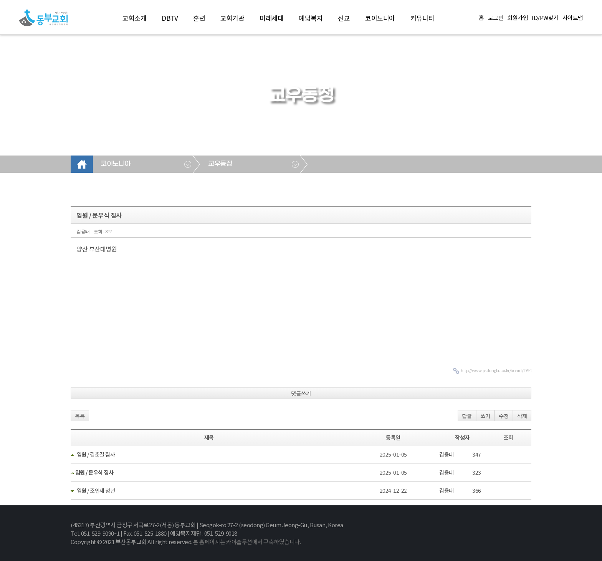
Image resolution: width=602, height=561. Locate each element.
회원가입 (517, 17)
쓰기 (485, 416)
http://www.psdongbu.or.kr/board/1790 (496, 370)
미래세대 (271, 18)
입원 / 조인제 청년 (96, 490)
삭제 (522, 416)
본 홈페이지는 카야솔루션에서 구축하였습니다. (247, 542)
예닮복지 (310, 18)
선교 (344, 18)
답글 (467, 416)
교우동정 (220, 164)
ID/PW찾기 (545, 17)
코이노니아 (380, 18)
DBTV (170, 18)
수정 (504, 416)
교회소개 (134, 18)
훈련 (199, 18)
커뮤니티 (422, 18)
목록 (80, 416)
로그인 (496, 17)
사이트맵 (572, 17)
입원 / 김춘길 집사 (96, 454)
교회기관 (232, 18)
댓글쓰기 (301, 393)
